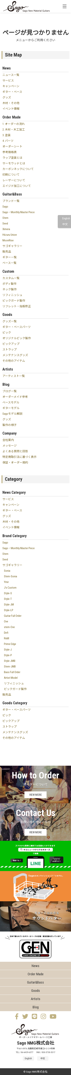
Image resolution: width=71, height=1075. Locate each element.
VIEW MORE (35, 794)
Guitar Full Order (12, 616)
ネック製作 (9, 289)
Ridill (6, 638)
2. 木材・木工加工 (13, 129)
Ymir (6, 582)
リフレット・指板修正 (16, 306)
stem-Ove (9, 627)
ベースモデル (10, 402)
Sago (5, 206)
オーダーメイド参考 (15, 397)
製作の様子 (9, 425)
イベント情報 (11, 108)
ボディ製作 (9, 283)
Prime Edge (10, 644)
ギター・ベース (12, 92)
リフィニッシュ (12, 295)
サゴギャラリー (12, 246)
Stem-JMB (10, 666)
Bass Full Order (12, 672)
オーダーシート (12, 146)
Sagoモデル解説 (12, 413)
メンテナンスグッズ (15, 355)
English (66, 218)
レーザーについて (13, 180)
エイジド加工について (16, 186)
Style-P (8, 655)
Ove (6, 621)
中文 (65, 224)
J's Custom (10, 587)
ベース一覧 (9, 263)
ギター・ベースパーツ (16, 327)
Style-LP (8, 610)
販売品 (6, 251)
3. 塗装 (6, 135)
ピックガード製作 (13, 300)
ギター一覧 (9, 257)
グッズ (6, 97)
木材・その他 (11, 103)
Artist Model (11, 677)
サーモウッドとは (13, 163)
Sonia (7, 570)
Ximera (6, 229)
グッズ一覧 (9, 321)
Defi (6, 632)
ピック (6, 332)
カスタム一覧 (11, 278)
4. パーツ (7, 141)
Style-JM (9, 604)
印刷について (11, 174)
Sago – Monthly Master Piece (18, 212)
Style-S (8, 593)
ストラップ (9, 349)
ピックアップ (11, 344)
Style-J (8, 649)
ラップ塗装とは (12, 157)
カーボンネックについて (18, 169)
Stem (5, 218)
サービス (8, 80)
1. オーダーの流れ (13, 124)
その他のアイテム (13, 360)
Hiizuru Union (9, 234)
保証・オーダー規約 (15, 462)
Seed (5, 223)
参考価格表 (9, 152)
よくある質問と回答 (15, 451)
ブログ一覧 (9, 391)
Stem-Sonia (10, 576)
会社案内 (8, 440)
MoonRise (8, 240)
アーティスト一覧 (13, 376)
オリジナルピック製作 (16, 338)
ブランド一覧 (11, 201)
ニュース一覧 (10, 75)
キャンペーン (10, 86)
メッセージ (9, 445)
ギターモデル (11, 408)
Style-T (8, 599)
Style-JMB (9, 661)
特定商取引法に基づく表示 (19, 457)
